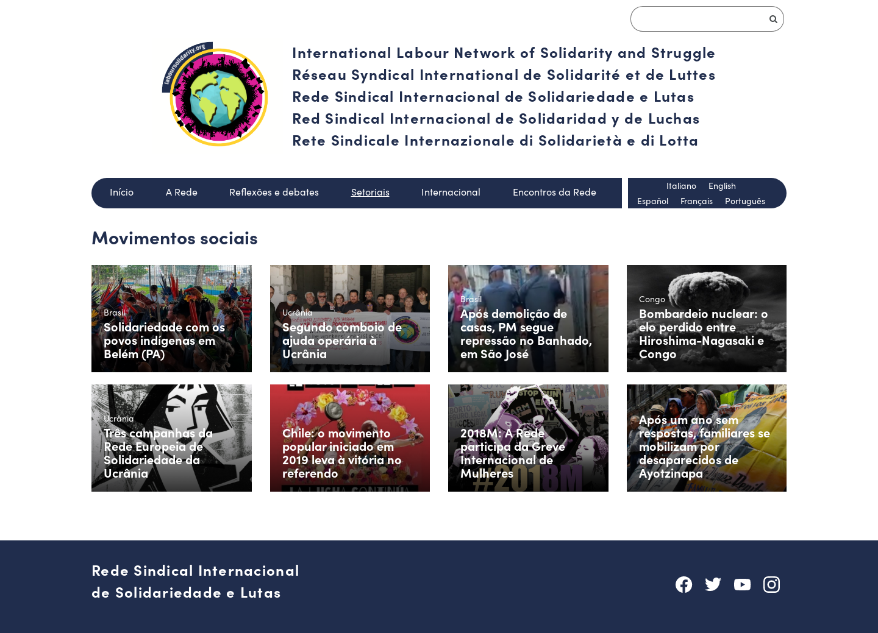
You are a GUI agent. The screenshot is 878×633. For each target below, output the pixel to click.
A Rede (182, 191)
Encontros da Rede (554, 191)
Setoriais (370, 191)
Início (122, 191)
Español (652, 201)
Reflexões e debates (274, 191)
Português (745, 201)
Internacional (450, 191)
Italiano (681, 185)
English (722, 185)
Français (696, 201)
